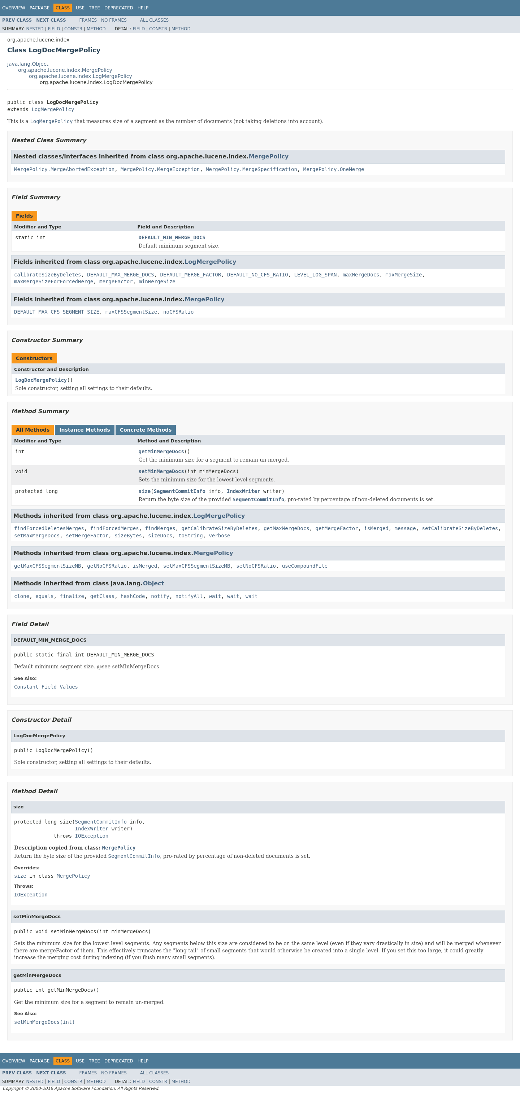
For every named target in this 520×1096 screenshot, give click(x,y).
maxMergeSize (403, 275)
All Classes (154, 20)
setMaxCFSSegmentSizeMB (196, 566)
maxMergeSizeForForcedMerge (53, 281)
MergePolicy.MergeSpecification (251, 169)
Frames (88, 20)
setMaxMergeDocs (37, 535)
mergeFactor (116, 281)
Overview (13, 7)
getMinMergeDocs (161, 451)
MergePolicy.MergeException (160, 169)
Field (54, 28)
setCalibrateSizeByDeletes (460, 528)
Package (39, 7)
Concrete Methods (146, 430)
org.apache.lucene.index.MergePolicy (65, 70)
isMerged (376, 528)
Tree (94, 7)
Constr (73, 28)
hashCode (133, 596)
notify (160, 596)
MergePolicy (269, 156)
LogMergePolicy (52, 109)
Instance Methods (84, 430)
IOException (92, 836)
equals (44, 596)
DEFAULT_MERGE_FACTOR (190, 275)
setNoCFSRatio (256, 566)
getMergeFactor (336, 528)
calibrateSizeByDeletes (47, 275)
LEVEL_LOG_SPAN (315, 275)
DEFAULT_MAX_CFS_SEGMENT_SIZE (56, 312)
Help (143, 7)
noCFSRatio (178, 312)
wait (215, 596)
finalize (72, 596)
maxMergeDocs (361, 275)
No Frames (114, 20)
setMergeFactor (87, 535)
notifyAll (189, 596)
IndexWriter (243, 491)
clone (21, 596)
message (405, 528)
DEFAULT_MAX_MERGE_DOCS (120, 275)
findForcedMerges (114, 528)
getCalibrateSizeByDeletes (220, 528)
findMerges (160, 528)
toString (190, 535)
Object (153, 583)
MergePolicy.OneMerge (333, 169)
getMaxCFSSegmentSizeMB (47, 566)
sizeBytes (128, 535)
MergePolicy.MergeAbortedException (64, 169)
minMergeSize (157, 281)
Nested (34, 28)
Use (80, 7)
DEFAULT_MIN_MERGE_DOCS (172, 237)
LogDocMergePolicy (41, 380)
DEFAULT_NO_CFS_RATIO (257, 275)
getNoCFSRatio (107, 566)
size (145, 491)
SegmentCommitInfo (179, 491)
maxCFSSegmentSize (131, 312)
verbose (219, 535)
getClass (102, 596)
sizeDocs (160, 535)
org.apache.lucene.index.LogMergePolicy (80, 76)
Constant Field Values (46, 687)
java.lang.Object (27, 64)
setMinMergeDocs (161, 471)
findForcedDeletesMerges (49, 528)
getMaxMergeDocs (286, 528)
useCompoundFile (305, 566)
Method (96, 28)
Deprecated (118, 7)
